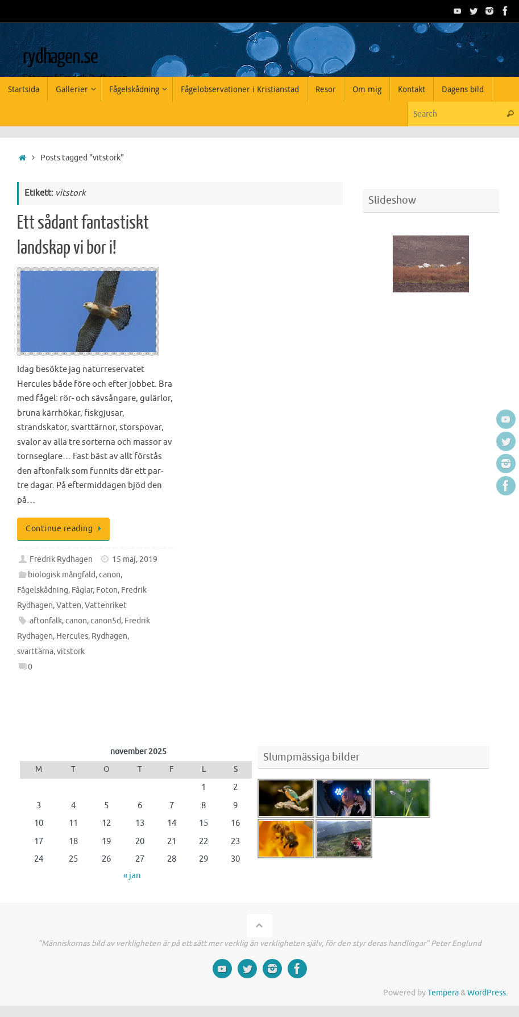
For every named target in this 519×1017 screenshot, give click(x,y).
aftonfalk (46, 621)
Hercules (72, 636)
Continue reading (65, 529)
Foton (107, 590)
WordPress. (487, 993)
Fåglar (82, 590)
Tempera (443, 993)
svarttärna (35, 651)
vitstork (71, 651)
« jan (132, 875)
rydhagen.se (60, 57)
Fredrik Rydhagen (61, 559)
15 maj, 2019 (134, 559)
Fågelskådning (42, 590)
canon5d (105, 621)
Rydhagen (109, 636)
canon (110, 575)
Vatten (68, 605)
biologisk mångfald (62, 575)
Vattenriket (106, 605)
